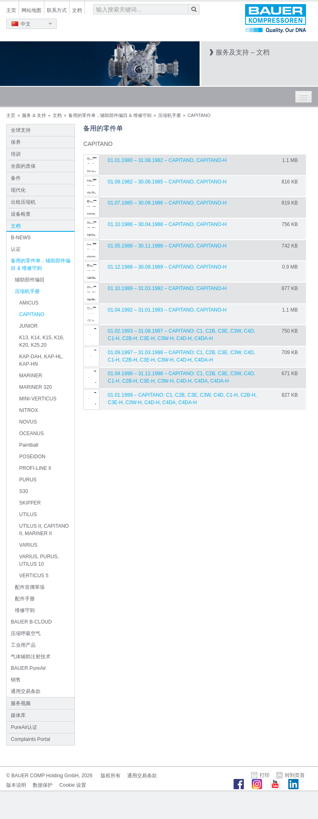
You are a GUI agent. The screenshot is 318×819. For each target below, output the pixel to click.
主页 (11, 10)
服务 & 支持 (34, 115)
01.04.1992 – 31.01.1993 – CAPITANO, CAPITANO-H (167, 310)
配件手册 (25, 599)
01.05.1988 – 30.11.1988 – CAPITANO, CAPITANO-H (167, 246)
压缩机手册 (169, 115)
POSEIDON (32, 456)
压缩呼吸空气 (26, 633)
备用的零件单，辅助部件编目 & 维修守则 (109, 115)
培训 (16, 154)
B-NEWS (21, 237)
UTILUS (28, 514)
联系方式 (57, 10)
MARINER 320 (35, 387)
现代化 (18, 190)
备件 (16, 178)
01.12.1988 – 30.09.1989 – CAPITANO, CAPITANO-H (167, 267)
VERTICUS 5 (33, 576)
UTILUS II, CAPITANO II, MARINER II (44, 529)
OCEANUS (31, 433)
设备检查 (21, 214)
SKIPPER (30, 503)
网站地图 (31, 10)
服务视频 (21, 703)
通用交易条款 (26, 691)
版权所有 (110, 776)
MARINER (30, 376)
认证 (16, 249)
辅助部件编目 (30, 280)
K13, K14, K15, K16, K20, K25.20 (41, 341)
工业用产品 (23, 645)
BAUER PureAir (28, 668)
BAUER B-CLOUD (31, 622)
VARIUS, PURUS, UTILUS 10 (39, 560)
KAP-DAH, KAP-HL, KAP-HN (41, 360)
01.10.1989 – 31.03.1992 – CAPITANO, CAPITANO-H (167, 288)
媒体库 (18, 715)
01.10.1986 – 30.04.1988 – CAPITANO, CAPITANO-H (167, 224)
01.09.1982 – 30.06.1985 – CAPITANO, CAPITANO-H (167, 182)
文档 (77, 10)
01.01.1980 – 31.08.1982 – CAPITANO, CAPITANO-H (167, 160)
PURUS (27, 480)
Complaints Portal (30, 739)
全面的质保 (23, 166)
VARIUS (28, 545)
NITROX (28, 410)
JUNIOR (28, 326)
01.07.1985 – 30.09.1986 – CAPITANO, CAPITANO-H (167, 203)
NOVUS (28, 422)
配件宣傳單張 (30, 587)
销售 (16, 680)
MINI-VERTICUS (37, 399)
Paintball (28, 445)
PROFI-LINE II (35, 468)
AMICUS (29, 303)
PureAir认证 (24, 727)
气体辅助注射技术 (31, 656)
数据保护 (43, 785)
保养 (16, 142)
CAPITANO (31, 314)
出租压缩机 (23, 202)
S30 (23, 491)
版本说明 (16, 785)
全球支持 (21, 130)
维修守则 (25, 610)
